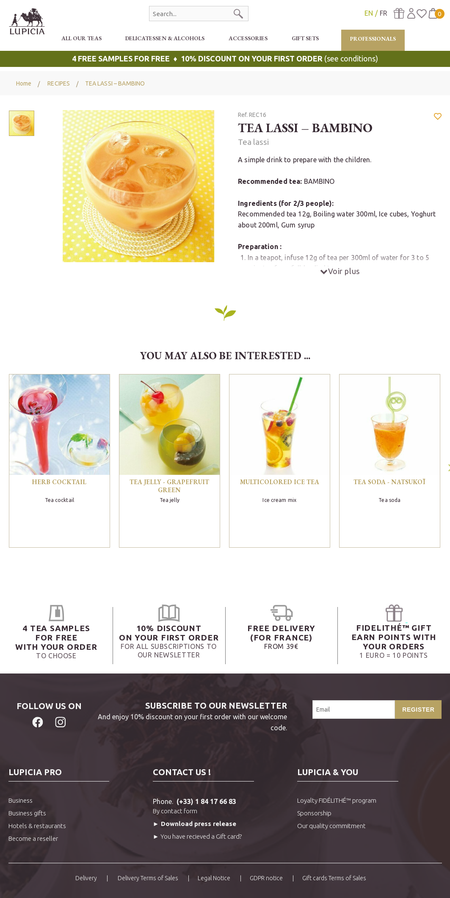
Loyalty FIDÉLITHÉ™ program (336, 800)
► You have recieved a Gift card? (197, 836)
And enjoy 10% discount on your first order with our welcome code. (188, 716)
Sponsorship (314, 813)
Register (418, 709)
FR (383, 13)
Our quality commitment (331, 825)
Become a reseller (33, 838)
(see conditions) (225, 58)
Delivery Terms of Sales (147, 878)
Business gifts (27, 813)
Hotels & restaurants (37, 825)
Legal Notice (214, 878)
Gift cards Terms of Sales (334, 878)
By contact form (175, 811)
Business (20, 800)
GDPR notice (266, 878)
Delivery (86, 878)
